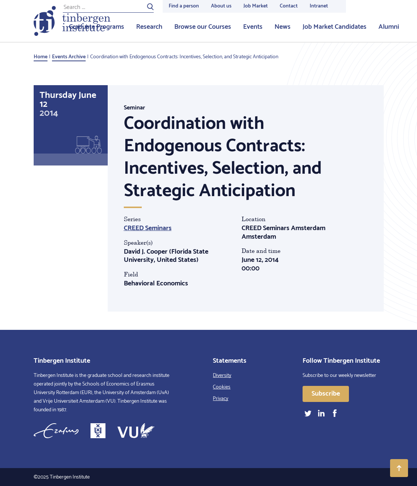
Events (253, 26)
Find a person (184, 6)
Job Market (255, 6)
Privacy (220, 398)
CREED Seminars (148, 228)
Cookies (221, 387)
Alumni (388, 26)
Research (149, 26)
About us (221, 6)
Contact (289, 6)
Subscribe (326, 393)
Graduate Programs (96, 26)
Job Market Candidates (335, 26)
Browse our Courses (202, 26)
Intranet (319, 6)
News (283, 26)
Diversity (222, 375)
